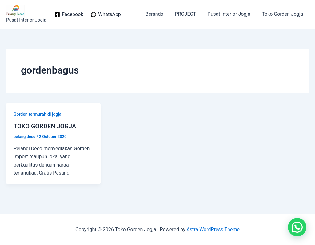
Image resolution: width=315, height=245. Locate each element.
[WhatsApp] (106, 14)
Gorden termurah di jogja (38, 114)
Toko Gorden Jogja (283, 14)
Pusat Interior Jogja (231, 14)
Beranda (160, 14)
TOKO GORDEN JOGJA (45, 126)
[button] (297, 227)
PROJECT (189, 14)
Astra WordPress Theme (212, 229)
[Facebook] (69, 14)
